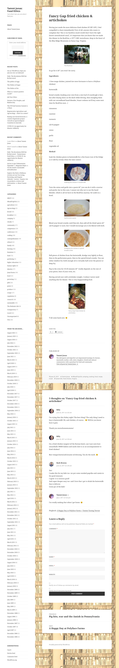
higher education (12, 262)
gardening (10, 259)
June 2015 (10, 431)
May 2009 (10, 606)
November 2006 (12, 637)
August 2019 (11, 367)
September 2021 (12, 353)
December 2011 (12, 512)
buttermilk (59, 379)
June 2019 (10, 370)
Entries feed (11, 653)
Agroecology (11, 208)
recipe (9, 293)
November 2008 (12, 613)
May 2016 (10, 414)
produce (10, 289)
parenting (10, 279)
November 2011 (12, 515)
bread (9, 212)
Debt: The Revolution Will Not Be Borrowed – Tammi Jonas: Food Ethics (17, 154)
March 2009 (11, 610)
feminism (10, 252)
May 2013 (10, 475)
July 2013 (10, 468)
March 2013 (11, 478)
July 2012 (10, 492)
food (8, 256)
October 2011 (11, 519)
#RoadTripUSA (12, 201)
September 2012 (12, 488)
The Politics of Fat (13, 88)
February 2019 (12, 377)
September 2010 (12, 559)
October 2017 (11, 400)
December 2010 (12, 549)
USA (8, 320)
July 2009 (10, 600)
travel (9, 313)
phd (8, 283)
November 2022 (12, 346)
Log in (9, 650)
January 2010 (11, 586)
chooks (9, 222)
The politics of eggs (13, 81)
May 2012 (10, 495)
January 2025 (11, 336)
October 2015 (11, 421)
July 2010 (10, 566)
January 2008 (11, 620)
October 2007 (11, 627)
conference (11, 232)
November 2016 (12, 407)
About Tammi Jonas (13, 29)
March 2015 (11, 437)
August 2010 (11, 562)
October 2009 (11, 596)
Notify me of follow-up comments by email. (64, 585)
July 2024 (10, 343)
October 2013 (11, 461)
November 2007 (12, 623)
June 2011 (10, 532)
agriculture (11, 205)
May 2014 (10, 454)
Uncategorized (12, 316)
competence (11, 229)
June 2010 (10, 569)
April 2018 (10, 390)
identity (9, 269)
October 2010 (11, 556)
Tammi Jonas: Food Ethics (14, 10)
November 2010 (12, 552)
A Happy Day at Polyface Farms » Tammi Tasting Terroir (78, 511)
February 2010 (12, 583)
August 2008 (11, 617)
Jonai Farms (11, 272)
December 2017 (12, 394)
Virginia (74, 379)
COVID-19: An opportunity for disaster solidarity (16, 158)
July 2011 (10, 529)
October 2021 (11, 350)
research (10, 299)
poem (9, 286)
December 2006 (12, 633)
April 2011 (10, 539)
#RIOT (9, 198)
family (9, 245)
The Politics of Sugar (14, 85)
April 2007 (10, 630)
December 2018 (12, 380)
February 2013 (12, 481)
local (8, 276)
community (11, 225)
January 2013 (11, 485)
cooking (9, 235)
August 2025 (11, 333)
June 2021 (10, 356)
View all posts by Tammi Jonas (66, 364)
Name (52, 557)
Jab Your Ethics (12, 97)
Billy (58, 410)
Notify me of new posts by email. (60, 591)
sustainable (11, 303)
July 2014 (10, 448)
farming (9, 249)
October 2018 (11, 383)
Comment (53, 529)
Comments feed (12, 657)
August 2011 (11, 525)
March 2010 (11, 579)
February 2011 (12, 546)
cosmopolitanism (12, 239)
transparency (11, 310)
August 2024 (11, 340)
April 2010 (10, 576)
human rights (11, 266)
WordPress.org (12, 660)
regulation (10, 296)
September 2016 (12, 410)
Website (52, 574)
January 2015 (11, 441)
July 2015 (10, 427)
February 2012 (12, 505)
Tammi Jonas (66, 377)
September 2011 (12, 522)
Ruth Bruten (61, 463)
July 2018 (10, 387)
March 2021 (11, 360)
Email (52, 566)
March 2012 (11, 502)
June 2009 (10, 603)
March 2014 (11, 458)
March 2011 (11, 542)
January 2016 (11, 417)
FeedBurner (22, 55)
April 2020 (10, 363)
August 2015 (11, 424)
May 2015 (10, 434)
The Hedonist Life (13, 306)
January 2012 (11, 508)
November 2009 (12, 593)
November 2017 (12, 397)
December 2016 (12, 404)
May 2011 (10, 535)
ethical (9, 242)
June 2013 (10, 471)
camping (10, 218)
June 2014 (10, 451)
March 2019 (11, 373)
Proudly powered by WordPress (59, 645)
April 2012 (10, 498)
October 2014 (11, 444)
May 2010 (10, 573)
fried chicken (67, 379)
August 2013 (11, 465)
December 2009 (12, 589)
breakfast (10, 215)
